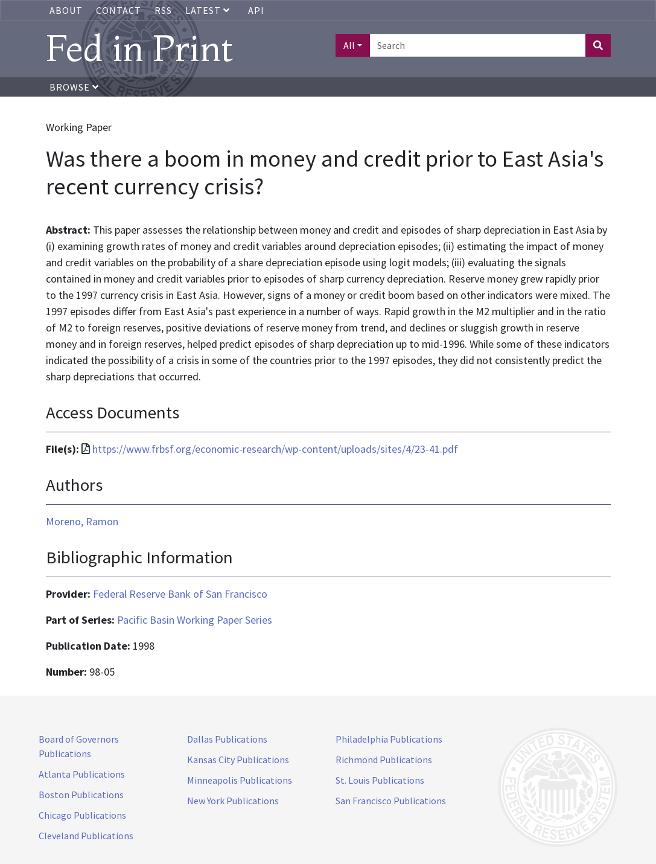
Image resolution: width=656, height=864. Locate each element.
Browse (74, 87)
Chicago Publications (82, 815)
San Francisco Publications (391, 801)
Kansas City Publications (238, 760)
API (256, 10)
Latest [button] (208, 10)
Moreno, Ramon (82, 521)
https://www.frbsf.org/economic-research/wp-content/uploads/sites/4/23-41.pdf (275, 449)
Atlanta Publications (82, 774)
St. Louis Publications (380, 780)
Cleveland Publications (86, 836)
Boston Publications (81, 795)
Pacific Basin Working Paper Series (194, 620)
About (66, 10)
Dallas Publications (227, 739)
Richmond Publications (384, 760)
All (349, 45)
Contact (118, 10)
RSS (163, 10)
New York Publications (233, 801)
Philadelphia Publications (389, 739)
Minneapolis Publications (239, 780)
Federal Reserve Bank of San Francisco (180, 594)
